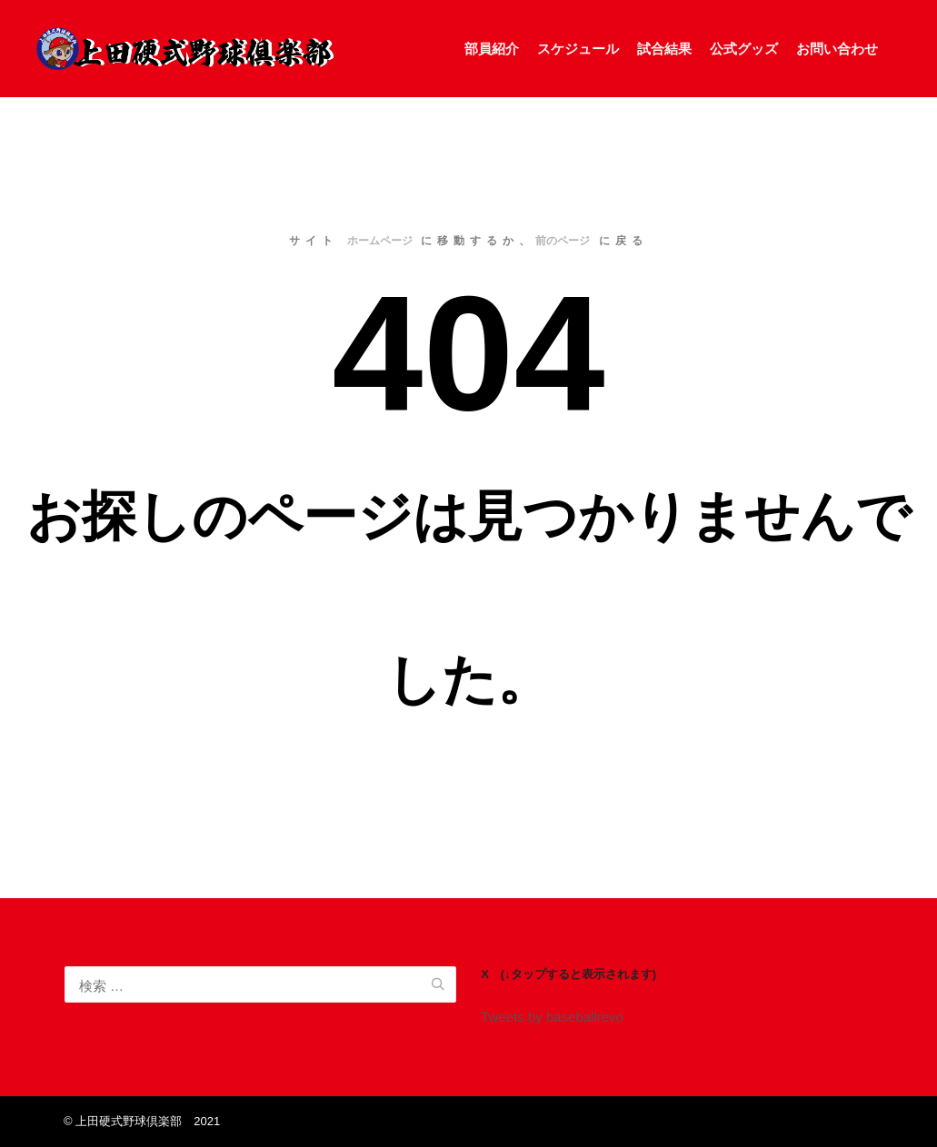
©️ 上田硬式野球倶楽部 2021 (142, 1121)
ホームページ (380, 240)
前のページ (562, 240)
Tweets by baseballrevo (552, 1016)
